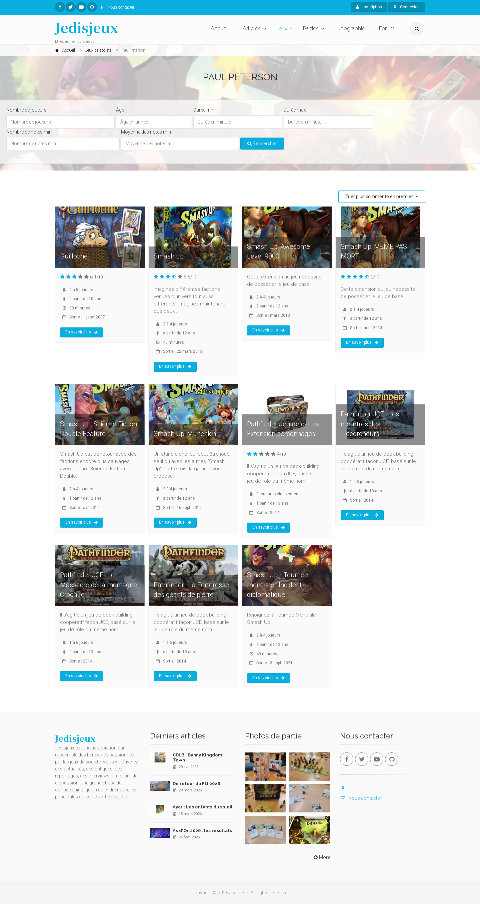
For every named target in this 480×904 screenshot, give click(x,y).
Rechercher (262, 143)
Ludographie (349, 28)
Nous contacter (116, 7)
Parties (311, 28)
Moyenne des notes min (146, 132)
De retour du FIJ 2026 (196, 783)
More (321, 857)
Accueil (220, 28)
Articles (252, 28)
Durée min (203, 110)
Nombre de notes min (29, 132)
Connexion (407, 7)
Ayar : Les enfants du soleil (202, 806)
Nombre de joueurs (26, 110)
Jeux (281, 28)
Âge (120, 110)
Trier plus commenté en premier (379, 196)
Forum (387, 28)
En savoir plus (81, 332)
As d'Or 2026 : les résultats (202, 830)
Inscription (369, 7)
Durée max (295, 110)
